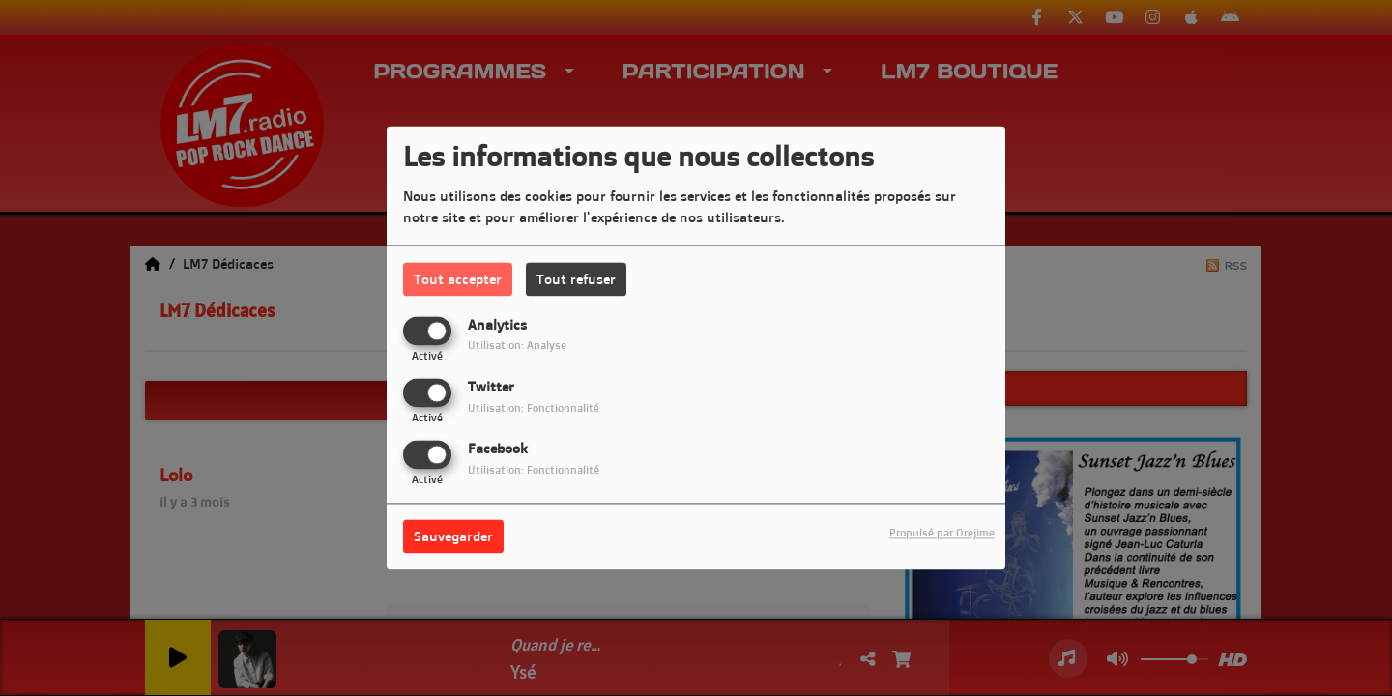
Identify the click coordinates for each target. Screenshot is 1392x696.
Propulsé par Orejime (942, 533)
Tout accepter (458, 279)
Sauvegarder (453, 537)
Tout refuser (576, 279)
